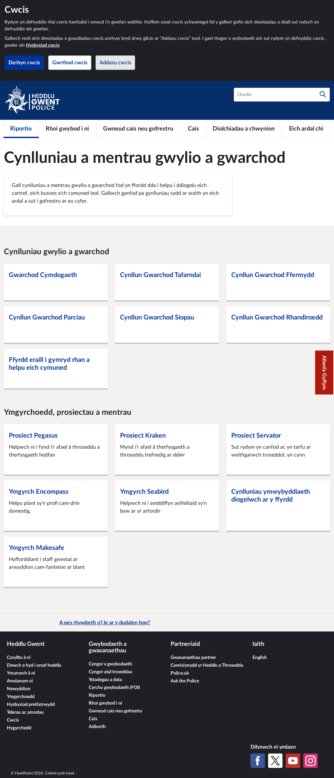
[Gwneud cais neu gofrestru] (139, 129)
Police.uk (180, 673)
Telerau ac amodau (25, 712)
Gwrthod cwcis (69, 62)
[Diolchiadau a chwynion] (244, 129)
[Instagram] (310, 761)
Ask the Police (185, 681)
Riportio (97, 695)
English (259, 657)
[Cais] (193, 129)
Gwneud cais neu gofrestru (115, 711)
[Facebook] (257, 761)
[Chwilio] (323, 94)
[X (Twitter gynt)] (275, 761)
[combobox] (282, 94)
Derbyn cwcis (24, 62)
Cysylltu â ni (19, 657)
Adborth (97, 726)
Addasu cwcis (115, 62)
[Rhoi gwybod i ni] (67, 129)
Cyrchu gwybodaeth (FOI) (114, 687)
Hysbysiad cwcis (42, 45)
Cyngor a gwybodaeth (110, 664)
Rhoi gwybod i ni (105, 703)
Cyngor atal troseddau (110, 672)
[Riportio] (21, 129)
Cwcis (13, 720)
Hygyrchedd (19, 728)
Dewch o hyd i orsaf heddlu (34, 665)
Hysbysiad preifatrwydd (31, 704)
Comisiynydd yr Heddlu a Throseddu (207, 665)
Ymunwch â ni (21, 673)
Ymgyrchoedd (21, 696)
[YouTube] (293, 761)
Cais (93, 719)
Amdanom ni (20, 681)
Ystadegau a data (105, 679)
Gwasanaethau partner (193, 657)
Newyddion (18, 689)
